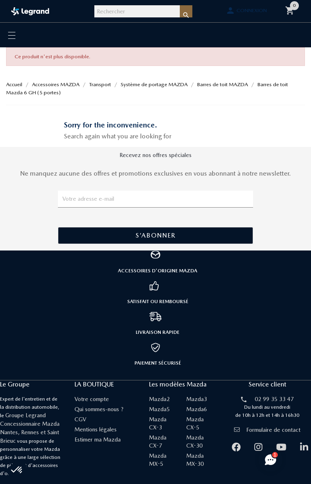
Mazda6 (196, 409)
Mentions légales (96, 429)
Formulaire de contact (267, 430)
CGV (80, 419)
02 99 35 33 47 (274, 399)
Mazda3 (196, 399)
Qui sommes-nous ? (99, 409)
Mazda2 (159, 399)
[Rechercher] (137, 11)
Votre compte (92, 399)
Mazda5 (159, 409)
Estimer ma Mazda (98, 439)
